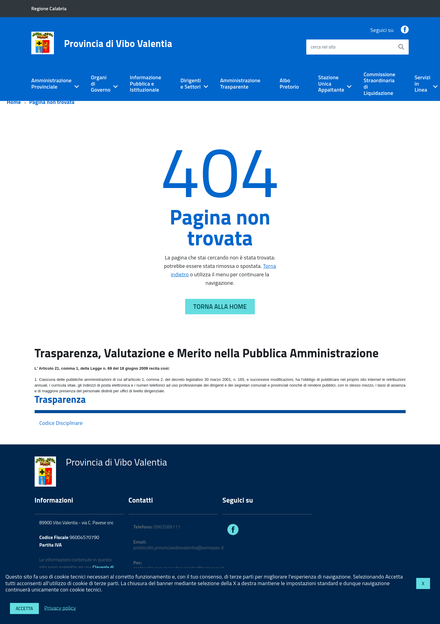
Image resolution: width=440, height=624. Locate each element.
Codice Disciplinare (61, 423)
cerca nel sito (323, 46)
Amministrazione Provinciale (51, 83)
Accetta (24, 608)
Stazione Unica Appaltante (331, 83)
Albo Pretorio (289, 83)
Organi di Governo (101, 83)
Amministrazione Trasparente (240, 83)
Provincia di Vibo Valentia (118, 43)
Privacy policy (60, 608)
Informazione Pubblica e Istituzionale (145, 83)
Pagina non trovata (51, 102)
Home (14, 102)
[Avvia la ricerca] (401, 47)
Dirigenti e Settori (190, 83)
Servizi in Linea (422, 83)
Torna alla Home (220, 306)
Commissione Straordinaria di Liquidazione (379, 83)
